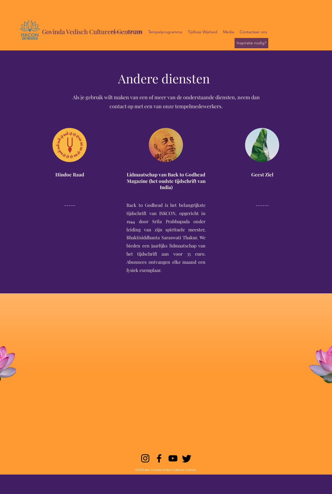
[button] (134, 32)
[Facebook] (159, 458)
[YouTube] (172, 458)
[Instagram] (145, 458)
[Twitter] (186, 458)
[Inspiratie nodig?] (251, 43)
